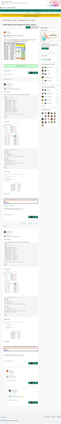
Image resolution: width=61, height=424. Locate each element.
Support (45, 7)
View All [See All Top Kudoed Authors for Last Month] (43, 105)
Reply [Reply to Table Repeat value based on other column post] (35, 72)
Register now (36, 16)
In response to (10, 373)
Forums (18, 7)
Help (52, 10)
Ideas (27, 7)
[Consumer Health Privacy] (14, 420)
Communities (32, 7)
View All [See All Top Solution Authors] (43, 83)
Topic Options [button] (34, 27)
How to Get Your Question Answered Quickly (46, 59)
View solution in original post (9, 205)
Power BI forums (7, 20)
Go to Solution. (22, 65)
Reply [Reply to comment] (35, 217)
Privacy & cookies (47, 416)
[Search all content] (47, 13)
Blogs (37, 7)
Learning (41, 7)
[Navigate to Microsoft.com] (3, 7)
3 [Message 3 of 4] (9, 380)
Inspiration (22, 7)
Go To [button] (56, 10)
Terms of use (53, 416)
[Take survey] (45, 49)
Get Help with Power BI (23, 20)
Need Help (8, 70)
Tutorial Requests (7, 71)
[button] (28, 27)
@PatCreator (9, 88)
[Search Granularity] (29, 13)
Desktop (33, 20)
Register (44, 10)
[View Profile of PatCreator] (8, 31)
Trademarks (58, 416)
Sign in (49, 10)
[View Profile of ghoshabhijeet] (8, 83)
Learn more (3, 4)
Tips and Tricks (14, 70)
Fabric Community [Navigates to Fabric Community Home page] (11, 7)
